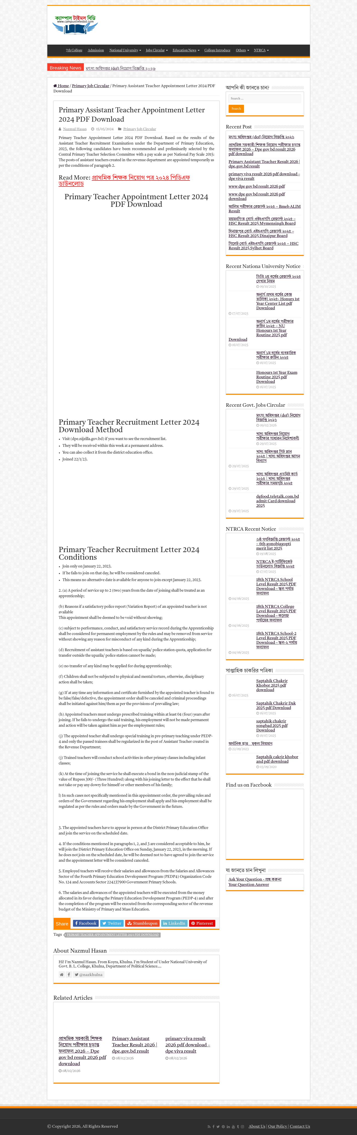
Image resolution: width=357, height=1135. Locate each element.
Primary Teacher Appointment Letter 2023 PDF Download (113, 935)
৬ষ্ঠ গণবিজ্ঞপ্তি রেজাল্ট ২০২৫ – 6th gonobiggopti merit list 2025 (278, 544)
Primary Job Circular (90, 86)
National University (124, 50)
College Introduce (217, 50)
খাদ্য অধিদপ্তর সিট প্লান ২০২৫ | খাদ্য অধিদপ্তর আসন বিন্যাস (278, 456)
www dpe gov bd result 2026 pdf (257, 187)
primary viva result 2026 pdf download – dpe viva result (187, 1045)
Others (241, 50)
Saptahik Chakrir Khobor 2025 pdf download (272, 685)
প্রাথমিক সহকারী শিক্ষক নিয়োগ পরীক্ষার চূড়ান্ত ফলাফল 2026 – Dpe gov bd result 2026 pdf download (82, 1051)
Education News (184, 50)
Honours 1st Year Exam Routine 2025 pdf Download (276, 377)
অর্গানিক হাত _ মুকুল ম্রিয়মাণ (250, 744)
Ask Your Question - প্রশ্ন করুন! (255, 880)
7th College (74, 50)
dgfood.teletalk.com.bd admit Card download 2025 (277, 501)
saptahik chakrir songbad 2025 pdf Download (272, 725)
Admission (96, 50)
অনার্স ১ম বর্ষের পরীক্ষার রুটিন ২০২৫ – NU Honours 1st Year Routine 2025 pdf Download (261, 331)
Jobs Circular (155, 50)
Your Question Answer (249, 885)
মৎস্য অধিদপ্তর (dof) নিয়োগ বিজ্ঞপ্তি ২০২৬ (120, 68)
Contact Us (300, 1127)
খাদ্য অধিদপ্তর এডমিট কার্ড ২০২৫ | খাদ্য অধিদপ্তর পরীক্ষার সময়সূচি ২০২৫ (277, 478)
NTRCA (260, 50)
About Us (257, 1127)
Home (56, 50)
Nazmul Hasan (75, 129)
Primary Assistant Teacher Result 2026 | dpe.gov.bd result (134, 1045)
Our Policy (278, 1127)
